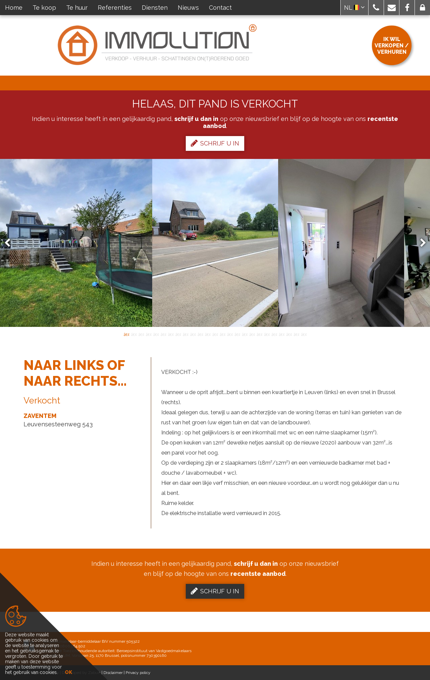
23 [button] (289, 334)
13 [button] (215, 334)
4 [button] (148, 334)
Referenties (115, 7)
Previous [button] (10, 243)
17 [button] (245, 334)
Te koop (44, 7)
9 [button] (185, 334)
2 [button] (134, 334)
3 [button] (141, 334)
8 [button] (178, 334)
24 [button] (296, 334)
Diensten (155, 7)
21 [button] (274, 334)
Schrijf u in (215, 143)
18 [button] (252, 334)
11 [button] (200, 334)
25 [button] (304, 334)
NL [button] (354, 7)
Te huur (77, 7)
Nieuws (188, 7)
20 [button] (267, 334)
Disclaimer (113, 672)
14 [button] (222, 334)
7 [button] (171, 334)
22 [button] (281, 334)
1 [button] (126, 334)
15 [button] (230, 334)
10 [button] (193, 334)
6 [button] (163, 334)
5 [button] (156, 334)
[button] (376, 7)
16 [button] (237, 334)
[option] (215, 243)
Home (14, 7)
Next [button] (420, 243)
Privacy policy (138, 672)
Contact (220, 7)
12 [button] (208, 334)
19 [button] (259, 334)
